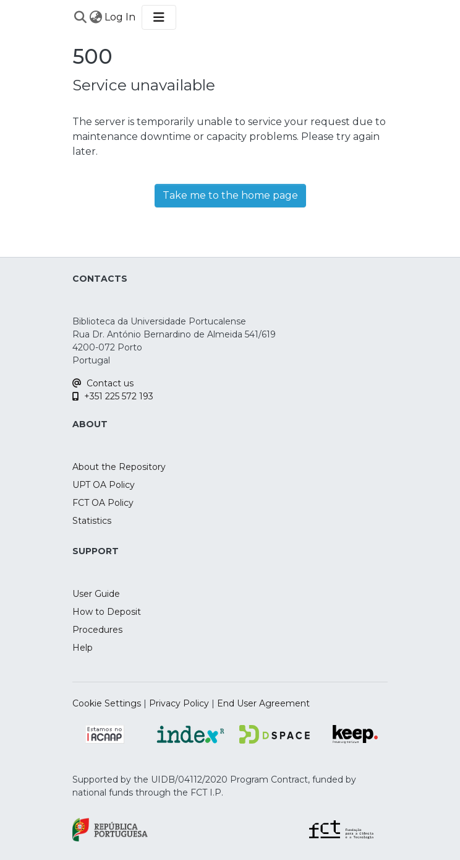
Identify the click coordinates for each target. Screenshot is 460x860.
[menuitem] (95, 17)
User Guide (96, 593)
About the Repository (119, 466)
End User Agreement (263, 703)
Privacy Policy (179, 703)
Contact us (103, 383)
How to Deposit (106, 611)
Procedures (97, 629)
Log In (120, 17)
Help (82, 647)
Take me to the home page (230, 195)
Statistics (91, 520)
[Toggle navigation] (159, 17)
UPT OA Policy (103, 484)
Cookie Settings (106, 703)
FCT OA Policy (103, 502)
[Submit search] (80, 17)
